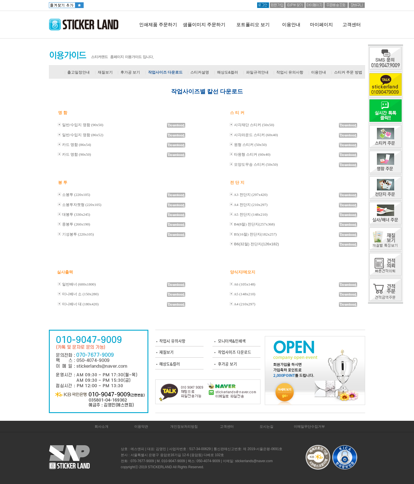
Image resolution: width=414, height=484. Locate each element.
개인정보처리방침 (184, 427)
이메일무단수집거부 (309, 427)
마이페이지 (321, 24)
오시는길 (266, 427)
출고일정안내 (78, 72)
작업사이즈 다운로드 (165, 72)
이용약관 (141, 427)
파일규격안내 (257, 72)
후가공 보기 (130, 72)
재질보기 (105, 72)
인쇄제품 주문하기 (158, 24)
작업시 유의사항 (290, 72)
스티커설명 (199, 72)
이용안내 (291, 24)
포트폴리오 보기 (253, 24)
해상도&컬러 (227, 72)
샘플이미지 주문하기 (204, 24)
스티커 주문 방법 (348, 72)
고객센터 (351, 24)
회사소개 (101, 427)
